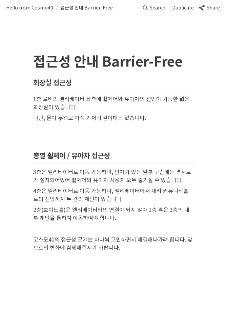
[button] (29, 8)
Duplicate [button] (183, 7)
